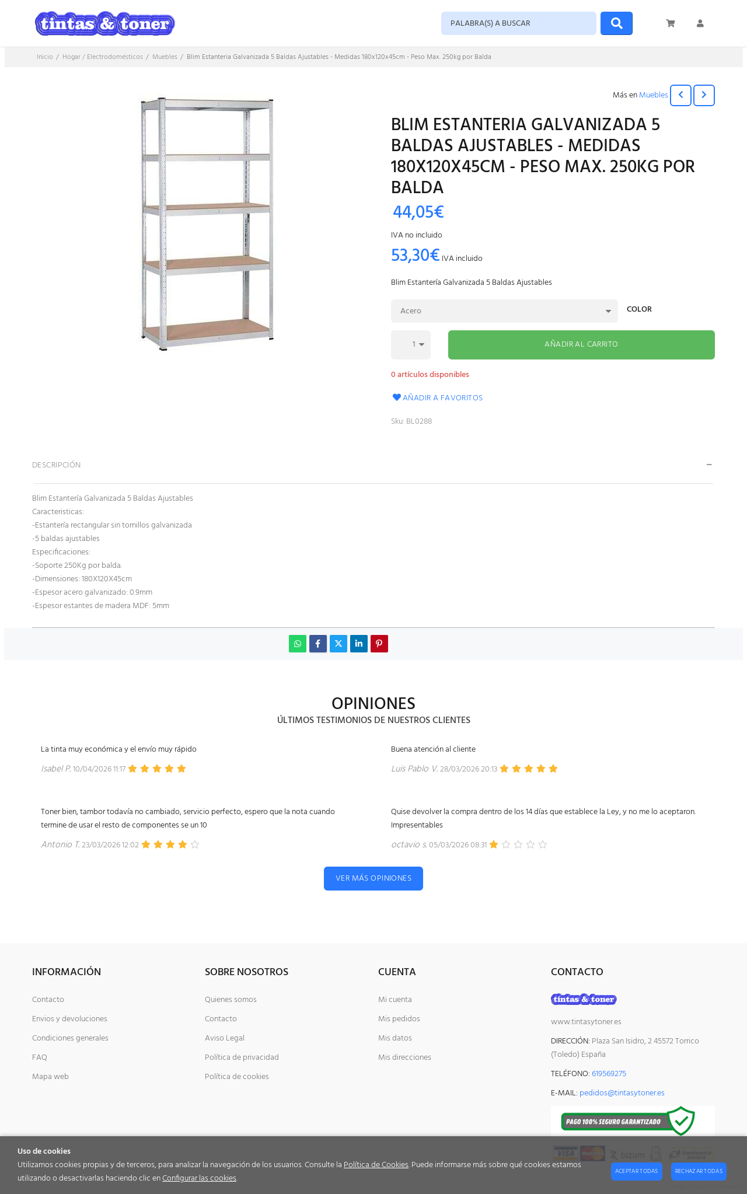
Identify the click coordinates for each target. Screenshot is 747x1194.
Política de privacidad (242, 1057)
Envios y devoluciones (69, 1019)
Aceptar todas (636, 1171)
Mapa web (50, 1077)
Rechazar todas (698, 1171)
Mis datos (395, 1038)
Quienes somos (231, 1000)
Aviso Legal (225, 1038)
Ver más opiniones (373, 878)
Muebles (653, 95)
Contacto (48, 1000)
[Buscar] (617, 23)
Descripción (56, 465)
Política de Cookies (376, 1165)
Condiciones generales (70, 1038)
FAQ (39, 1057)
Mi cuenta (395, 1000)
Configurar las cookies (199, 1178)
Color (639, 310)
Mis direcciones (404, 1057)
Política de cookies (237, 1077)
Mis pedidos (399, 1019)
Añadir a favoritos (437, 398)
